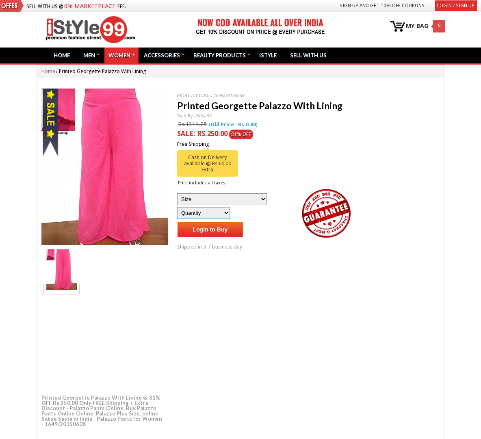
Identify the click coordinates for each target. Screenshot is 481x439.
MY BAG (417, 26)
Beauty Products (219, 55)
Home (62, 55)
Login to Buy (210, 229)
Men (89, 55)
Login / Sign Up (455, 6)
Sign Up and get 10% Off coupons (382, 6)
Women (119, 55)
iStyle (268, 55)
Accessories (162, 55)
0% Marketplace (89, 6)
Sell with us (308, 55)
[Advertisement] (102, 343)
